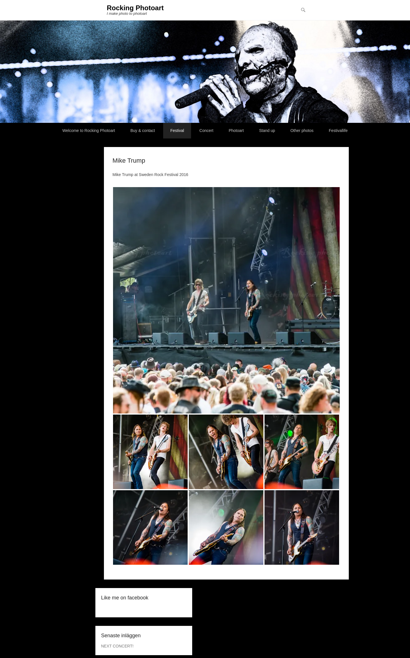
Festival (177, 130)
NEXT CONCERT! (117, 646)
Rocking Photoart (135, 8)
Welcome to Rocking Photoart (88, 130)
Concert (206, 130)
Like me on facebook (124, 598)
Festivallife (338, 130)
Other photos (301, 130)
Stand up (267, 130)
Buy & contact (142, 130)
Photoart (236, 130)
